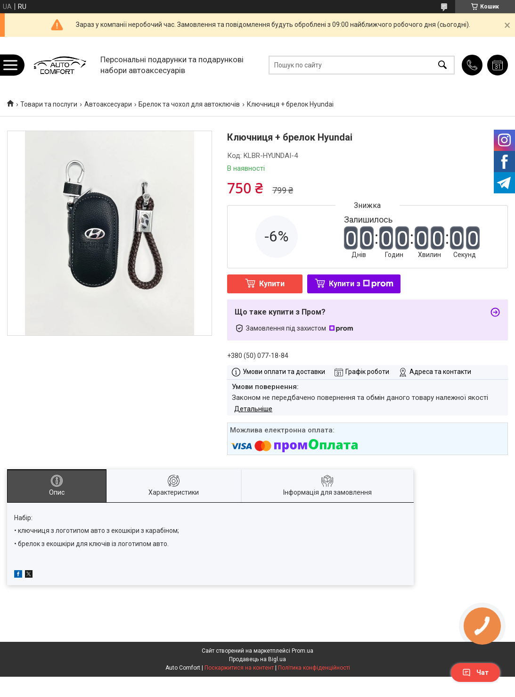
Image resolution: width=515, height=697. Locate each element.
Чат (475, 672)
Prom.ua (302, 650)
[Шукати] (442, 65)
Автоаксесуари (108, 104)
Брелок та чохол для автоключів (189, 104)
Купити (272, 283)
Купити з (361, 283)
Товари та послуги (48, 104)
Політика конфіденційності (314, 667)
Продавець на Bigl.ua (257, 659)
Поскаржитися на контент (239, 667)
